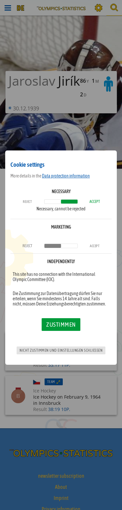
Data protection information (66, 175)
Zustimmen (61, 324)
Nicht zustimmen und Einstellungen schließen (61, 350)
